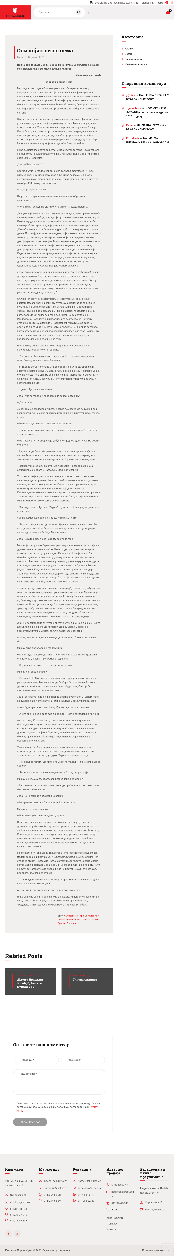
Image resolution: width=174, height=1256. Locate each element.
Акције (129, 48)
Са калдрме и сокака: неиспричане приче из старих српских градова (78, 919)
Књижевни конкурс (26, 975)
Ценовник (148, 2)
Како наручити (115, 1217)
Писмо (159, 2)
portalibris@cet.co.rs (55, 1188)
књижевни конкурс (74, 915)
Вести (128, 53)
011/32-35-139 (18, 1220)
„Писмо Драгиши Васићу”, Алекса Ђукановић (30, 983)
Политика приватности (155, 1250)
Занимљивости (134, 59)
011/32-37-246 (18, 1214)
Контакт (111, 1229)
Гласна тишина (85, 979)
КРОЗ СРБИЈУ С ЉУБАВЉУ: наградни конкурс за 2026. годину (147, 112)
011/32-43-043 (18, 1209)
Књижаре (112, 1223)
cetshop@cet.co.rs (20, 1202)
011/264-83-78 (52, 1195)
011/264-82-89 (52, 1200)
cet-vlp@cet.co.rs (155, 1209)
